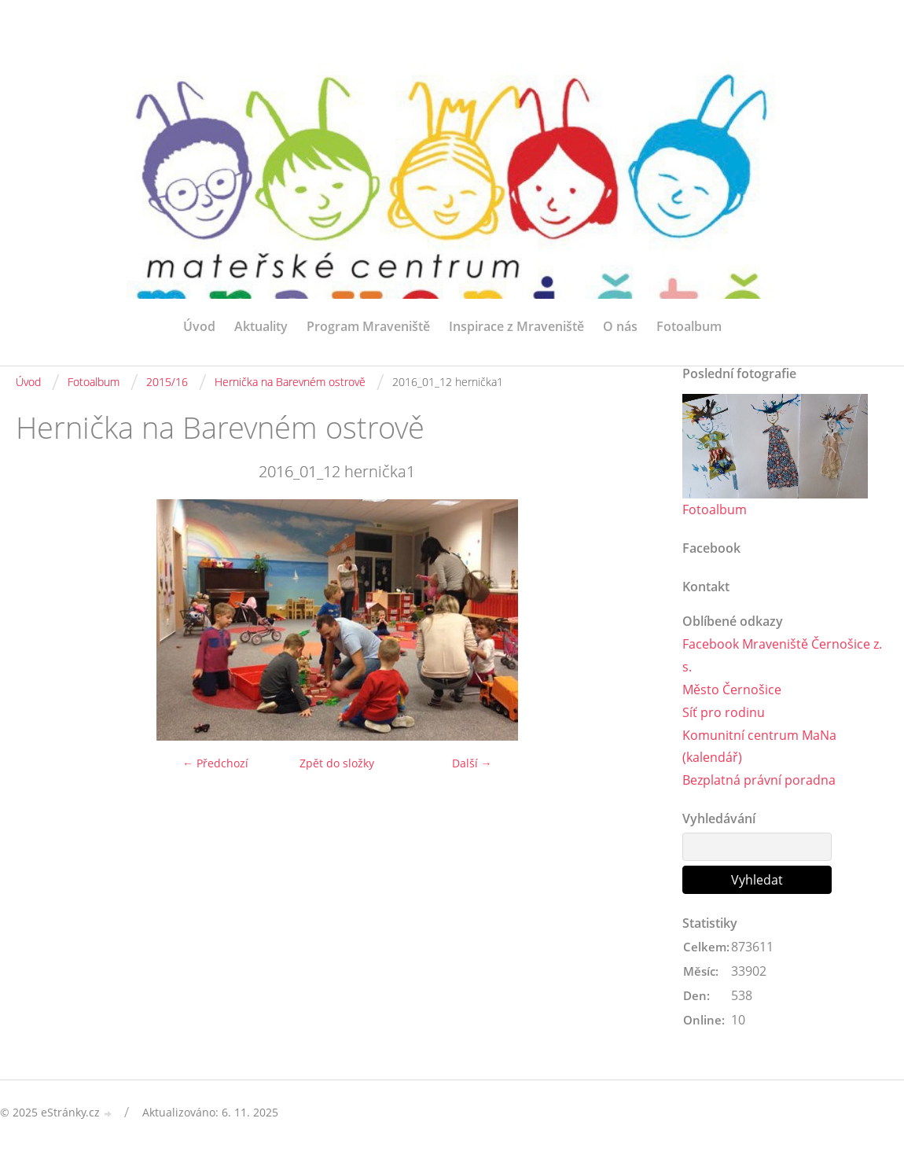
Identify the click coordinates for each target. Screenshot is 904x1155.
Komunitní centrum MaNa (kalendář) (759, 746)
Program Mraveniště (368, 326)
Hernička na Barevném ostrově (290, 381)
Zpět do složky (336, 763)
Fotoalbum (689, 326)
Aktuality (261, 326)
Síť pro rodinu (723, 712)
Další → (472, 763)
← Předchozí (215, 763)
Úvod (199, 326)
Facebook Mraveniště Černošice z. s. (782, 655)
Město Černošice (731, 689)
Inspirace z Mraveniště (516, 326)
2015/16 (167, 381)
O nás (620, 326)
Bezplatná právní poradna (759, 780)
